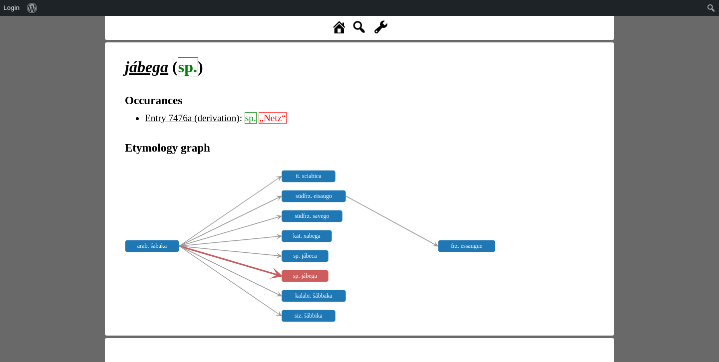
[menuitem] (32, 8)
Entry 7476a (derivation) (192, 118)
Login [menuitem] (11, 7)
